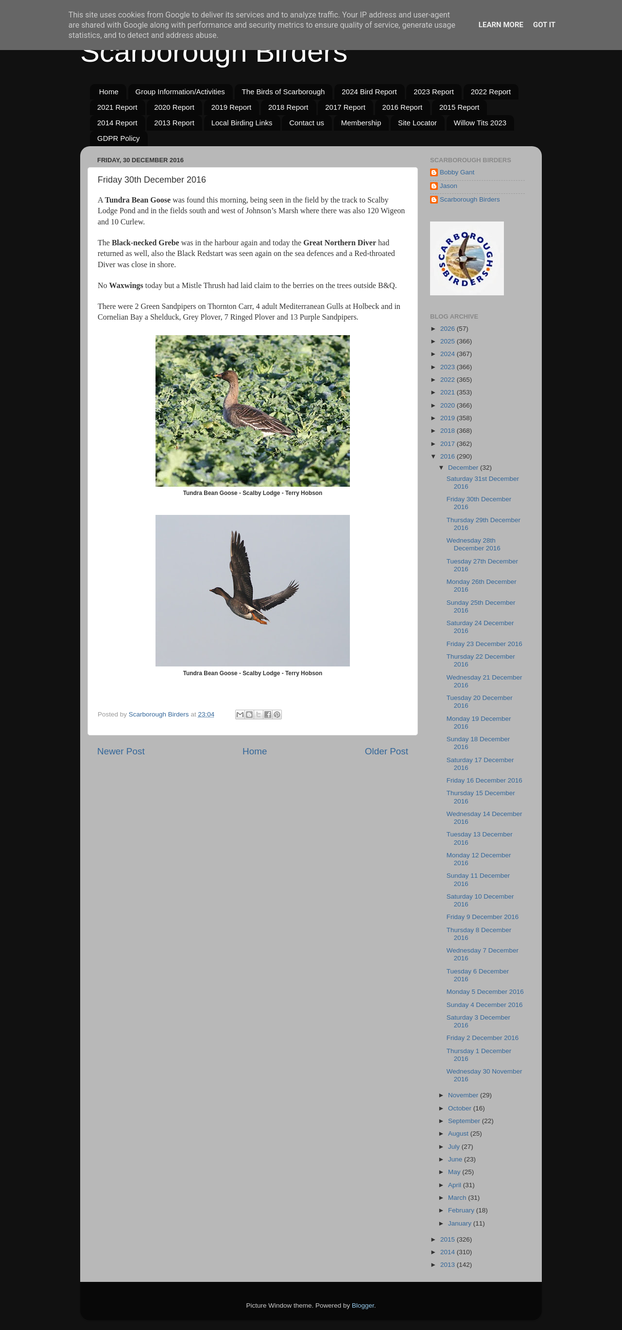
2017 (448, 443)
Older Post (386, 751)
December (464, 467)
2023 (448, 367)
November (464, 1095)
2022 (448, 379)
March (458, 1197)
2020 (448, 405)
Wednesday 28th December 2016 (474, 544)
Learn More (501, 24)
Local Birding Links (242, 123)
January (460, 1223)
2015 (448, 1239)
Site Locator (417, 123)
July (455, 1146)
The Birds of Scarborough (283, 91)
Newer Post (121, 751)
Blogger (363, 1305)
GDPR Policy (118, 138)
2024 (448, 354)
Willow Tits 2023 (480, 123)
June (456, 1159)
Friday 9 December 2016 (483, 917)
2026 (448, 328)
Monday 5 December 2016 (485, 991)
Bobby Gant (457, 172)
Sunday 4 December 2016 (485, 1004)
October (460, 1108)
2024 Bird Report (369, 91)
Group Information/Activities (180, 91)
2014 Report (117, 123)
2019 (448, 418)
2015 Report (459, 107)
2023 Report (434, 91)
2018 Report (288, 107)
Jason (448, 185)
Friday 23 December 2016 (484, 644)
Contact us (306, 123)
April (455, 1185)
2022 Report (491, 91)
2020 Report (174, 107)
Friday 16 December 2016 (484, 780)
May (455, 1172)
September (465, 1121)
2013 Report (174, 123)
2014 (448, 1252)
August (459, 1133)
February (462, 1210)
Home (109, 91)
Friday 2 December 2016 (483, 1037)
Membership (361, 123)
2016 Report (402, 107)
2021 (448, 392)
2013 (448, 1264)
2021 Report (117, 107)
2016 (448, 456)
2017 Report (345, 107)
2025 (448, 341)
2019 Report (231, 107)
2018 (448, 430)
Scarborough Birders (213, 51)
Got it (544, 24)
